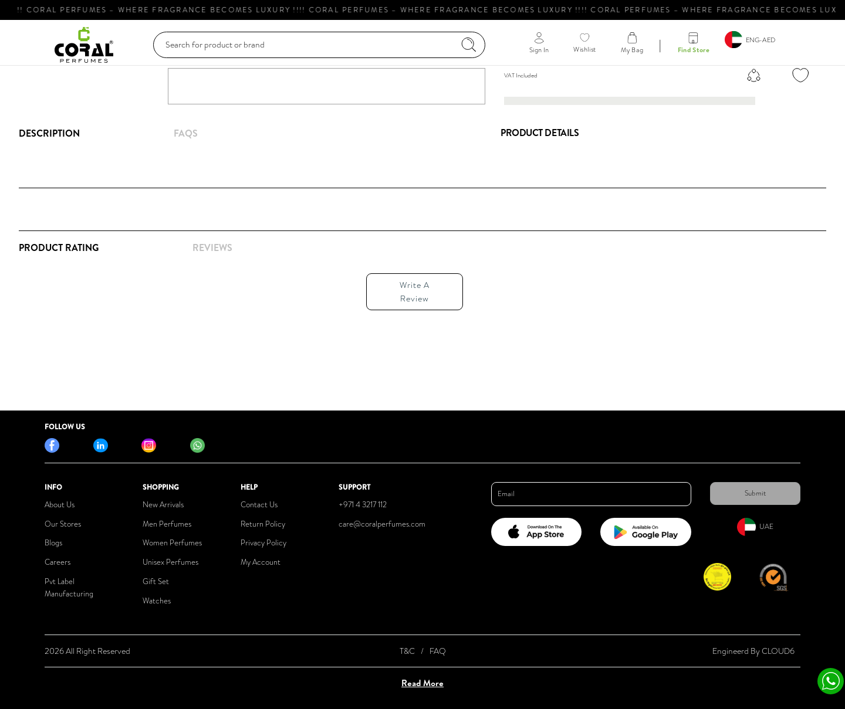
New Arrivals (163, 504)
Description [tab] (49, 133)
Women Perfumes (172, 542)
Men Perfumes (167, 524)
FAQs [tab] (186, 133)
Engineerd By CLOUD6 (753, 651)
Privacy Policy (263, 542)
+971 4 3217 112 (363, 504)
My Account (260, 562)
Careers (57, 562)
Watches (157, 600)
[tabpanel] (250, 288)
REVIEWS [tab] (212, 247)
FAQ (438, 651)
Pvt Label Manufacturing (69, 587)
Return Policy (263, 524)
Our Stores (63, 524)
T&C (407, 651)
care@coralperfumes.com (382, 524)
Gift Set (156, 581)
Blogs (53, 542)
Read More (422, 683)
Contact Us (259, 504)
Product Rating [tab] (59, 247)
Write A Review (415, 291)
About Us (60, 504)
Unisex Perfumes (170, 562)
